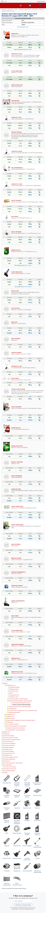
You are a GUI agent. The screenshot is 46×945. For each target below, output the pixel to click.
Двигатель (7, 732)
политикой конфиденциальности (26, 909)
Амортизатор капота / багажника (16, 728)
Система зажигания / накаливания (13, 763)
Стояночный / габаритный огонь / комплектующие (23, 710)
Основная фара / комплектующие (19, 699)
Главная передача (9, 751)
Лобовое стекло (14, 697)
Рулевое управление (9, 759)
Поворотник (13, 708)
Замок (6, 772)
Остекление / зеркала (13, 724)
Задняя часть (10, 716)
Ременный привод (9, 735)
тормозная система (9, 753)
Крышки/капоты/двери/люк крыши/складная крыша (21, 720)
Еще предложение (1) (23, 265)
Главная (4, 9)
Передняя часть (11, 685)
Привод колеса (8, 749)
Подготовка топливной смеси (12, 739)
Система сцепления (9, 745)
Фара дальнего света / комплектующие (20, 706)
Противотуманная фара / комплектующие (21, 700)
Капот (11, 693)
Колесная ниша (14, 691)
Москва (5, 1)
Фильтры (6, 733)
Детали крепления (15, 712)
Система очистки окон (10, 768)
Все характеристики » (23, 27)
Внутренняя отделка (9, 770)
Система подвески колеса (11, 757)
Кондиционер (8, 765)
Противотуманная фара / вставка (21, 702)
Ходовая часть (8, 755)
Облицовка (10, 722)
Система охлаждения (10, 743)
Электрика (7, 761)
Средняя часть (11, 714)
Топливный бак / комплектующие (16, 730)
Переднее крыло (14, 689)
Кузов (5, 683)
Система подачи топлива (11, 737)
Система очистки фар (10, 767)
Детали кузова (11, 718)
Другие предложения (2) (23, 49)
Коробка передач (8, 747)
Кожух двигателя (14, 695)
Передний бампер (15, 687)
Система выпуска (8, 741)
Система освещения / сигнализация (16, 726)
